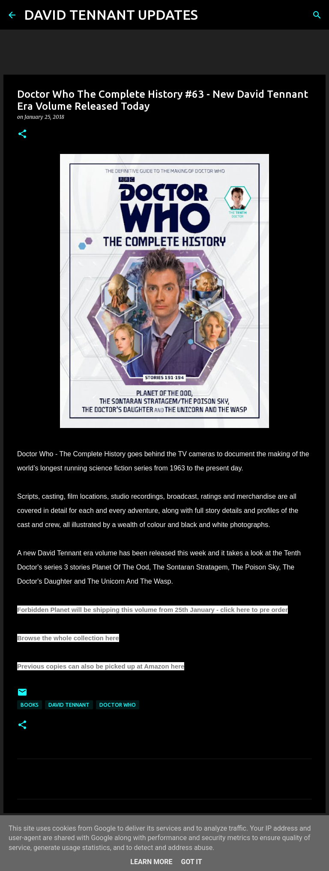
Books (30, 705)
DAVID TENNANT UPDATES (111, 14)
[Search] (210, 15)
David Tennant (69, 705)
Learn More (151, 862)
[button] (22, 134)
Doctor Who (117, 705)
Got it (191, 862)
